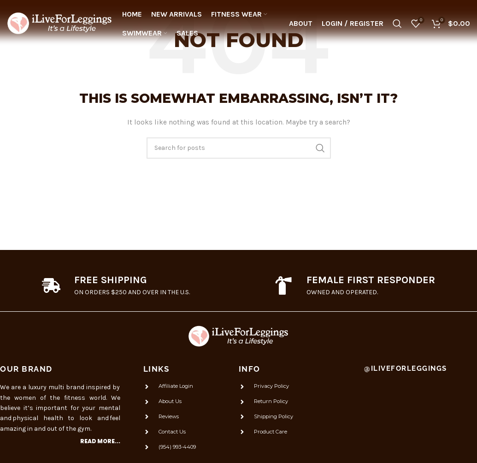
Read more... (100, 441)
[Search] (397, 25)
